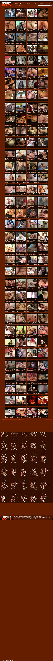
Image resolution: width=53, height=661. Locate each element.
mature (20, 323)
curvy (20, 194)
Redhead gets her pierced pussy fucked (43, 90)
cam (40, 206)
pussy (44, 77)
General (22, 463)
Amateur (32, 432)
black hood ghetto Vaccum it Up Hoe (31, 395)
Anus (12, 434)
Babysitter (22, 436)
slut (31, 194)
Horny (42, 468)
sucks (10, 206)
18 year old (3, 432)
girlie (11, 335)
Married (2, 473)
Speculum (3, 489)
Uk (11, 498)
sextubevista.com (47, 6)
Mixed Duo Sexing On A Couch (9, 395)
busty (9, 112)
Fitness (32, 459)
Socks (22, 488)
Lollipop (32, 472)
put (29, 417)
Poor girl (22, 480)
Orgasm (2, 477)
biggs (7, 370)
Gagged (2, 462)
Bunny (12, 444)
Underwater (23, 498)
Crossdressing (13, 449)
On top (32, 476)
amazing (29, 77)
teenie (42, 112)
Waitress (42, 499)
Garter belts (3, 463)
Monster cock (33, 475)
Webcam (32, 500)
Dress (12, 455)
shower (43, 206)
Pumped (12, 482)
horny (42, 77)
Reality (2, 483)
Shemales (3, 486)
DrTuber (36, 53)
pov (32, 253)
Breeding (42, 442)
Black (2, 441)
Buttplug (12, 445)
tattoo (22, 241)
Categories (17, 5)
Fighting (42, 458)
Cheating (32, 446)
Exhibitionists (43, 456)
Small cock (23, 487)
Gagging (12, 462)
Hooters (32, 468)
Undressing (33, 498)
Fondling (12, 460)
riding (32, 77)
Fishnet (12, 459)
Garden (42, 462)
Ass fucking (13, 435)
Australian (3, 436)
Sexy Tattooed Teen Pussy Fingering (42, 172)
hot (22, 288)
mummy (18, 405)
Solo (41, 488)
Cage (22, 445)
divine (40, 124)
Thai (2, 495)
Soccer (12, 488)
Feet (22, 458)
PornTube (14, 88)
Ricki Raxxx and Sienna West (8, 266)
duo (8, 405)
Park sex (42, 477)
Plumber (2, 480)
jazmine (31, 30)
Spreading (32, 489)
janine (45, 18)
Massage (12, 473)
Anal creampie (13, 433)
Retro (22, 483)
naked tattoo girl (29, 78)
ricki (8, 276)
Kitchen (22, 471)
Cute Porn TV (16, 3)
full (29, 206)
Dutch (32, 455)
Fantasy (2, 458)
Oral (41, 476)
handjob (30, 194)
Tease (32, 494)
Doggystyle (3, 454)
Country (32, 448)
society (21, 417)
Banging (12, 437)
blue (6, 241)
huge (19, 18)
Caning (32, 445)
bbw (39, 206)
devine (20, 206)
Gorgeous (22, 464)
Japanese (22, 470)
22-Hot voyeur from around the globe (21, 125)
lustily (10, 30)
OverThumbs (35, 393)
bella (17, 194)
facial (31, 253)
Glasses (12, 464)
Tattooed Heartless (29, 55)
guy (40, 335)
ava (17, 206)
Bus (21, 444)
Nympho (22, 476)
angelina (40, 194)
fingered (18, 124)
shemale (12, 65)
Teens (42, 494)
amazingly (29, 323)
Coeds (22, 447)
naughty (34, 382)
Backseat (32, 436)
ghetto (31, 370)
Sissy (32, 486)
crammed (11, 370)
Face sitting (33, 457)
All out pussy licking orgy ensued (42, 160)
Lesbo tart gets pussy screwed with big (10, 160)
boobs (42, 253)
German (32, 463)
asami (39, 147)
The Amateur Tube (23, 3)
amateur (18, 112)
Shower (12, 486)
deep (41, 194)
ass (6, 18)
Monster (22, 475)
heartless (29, 65)
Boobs (12, 442)
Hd (31, 467)
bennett (9, 18)
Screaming (3, 485)
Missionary (33, 474)
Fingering (2, 459)
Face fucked (23, 457)
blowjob (18, 370)
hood (32, 405)
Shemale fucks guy (44, 485)
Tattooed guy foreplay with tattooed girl (43, 348)
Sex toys (22, 485)
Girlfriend (2, 464)
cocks (39, 30)
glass (42, 382)
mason (43, 323)
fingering (21, 382)
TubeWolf (36, 41)
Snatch (2, 488)
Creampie (3, 449)
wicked (33, 159)
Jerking (2, 471)
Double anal (33, 454)
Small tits (32, 487)
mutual (10, 65)
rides (31, 159)
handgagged (43, 18)
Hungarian (13, 469)
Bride (2, 443)
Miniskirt (22, 474)
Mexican (2, 474)
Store (12, 490)
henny (32, 370)
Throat (22, 495)
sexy (32, 147)
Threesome (13, 495)
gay (32, 124)
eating (19, 382)
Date (21, 5)
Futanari (42, 461)
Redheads (13, 483)
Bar (21, 437)
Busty (32, 444)
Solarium (32, 488)
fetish (7, 417)
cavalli (30, 276)
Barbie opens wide (40, 43)
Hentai (2, 468)
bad (17, 241)
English (12, 456)
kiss (17, 276)
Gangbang (32, 462)
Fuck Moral (35, 3)
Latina (32, 471)
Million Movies (48, 3)
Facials (42, 457)
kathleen (21, 253)
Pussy (32, 482)
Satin (32, 484)
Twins (42, 497)
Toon (22, 496)
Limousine (3, 472)
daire (6, 77)
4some (12, 432)
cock (8, 124)
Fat (11, 458)
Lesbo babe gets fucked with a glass (10, 336)
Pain (22, 477)
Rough (2, 484)
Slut (11, 487)
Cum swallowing (34, 450)
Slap (41, 486)
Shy (21, 486)
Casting (2, 446)
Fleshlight (3, 460)
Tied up (32, 495)
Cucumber (42, 449)
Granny (42, 464)
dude (29, 124)
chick (44, 253)
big (6, 112)
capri (28, 276)
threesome (46, 241)
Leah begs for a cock (29, 219)
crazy (40, 65)
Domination (13, 454)
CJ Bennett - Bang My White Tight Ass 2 (10, 8)
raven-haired (42, 335)
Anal (2, 433)
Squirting (2, 490)
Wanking (2, 500)
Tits (1, 496)
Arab (22, 434)
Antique (2, 434)
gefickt (20, 241)
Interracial (3, 470)
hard (10, 77)
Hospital (2, 469)
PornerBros (14, 182)
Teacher (22, 494)
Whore (22, 501)
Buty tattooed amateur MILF (19, 172)
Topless (32, 496)
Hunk (22, 469)
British (12, 443)
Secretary (12, 485)
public (30, 241)
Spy (41, 489)
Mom (2, 475)
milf (6, 253)
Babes (12, 436)
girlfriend (11, 194)
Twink (32, 497)
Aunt (41, 435)
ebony (11, 112)
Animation (42, 433)
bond (6, 323)
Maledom (42, 472)
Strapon (22, 490)
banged (18, 77)
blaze (19, 194)
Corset (22, 448)
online (32, 30)
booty (28, 159)
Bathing (42, 437)
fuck (39, 112)
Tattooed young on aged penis (20, 313)
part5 (32, 335)
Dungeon (22, 455)
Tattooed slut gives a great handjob (31, 184)
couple (18, 65)
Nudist (12, 476)
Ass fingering (3, 435)
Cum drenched (23, 450)
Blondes (22, 441)
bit (6, 382)
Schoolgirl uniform (44, 484)
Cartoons (42, 445)
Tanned (2, 494)
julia (12, 323)
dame (18, 241)
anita (6, 288)
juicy (42, 124)
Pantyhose (33, 477)
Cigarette (42, 446)
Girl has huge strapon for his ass (20, 8)
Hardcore (12, 467)
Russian (12, 484)
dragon (7, 335)
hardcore (40, 241)
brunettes (9, 241)
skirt (8, 159)
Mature (42, 473)
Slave (2, 487)
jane (12, 241)
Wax (21, 500)
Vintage (32, 499)
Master (22, 473)
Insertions (42, 469)
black (17, 30)
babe (39, 65)
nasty (30, 112)
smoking (34, 112)
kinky (13, 194)
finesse (9, 335)
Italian (12, 470)
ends (29, 253)
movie (11, 147)
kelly (43, 124)
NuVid (36, 100)
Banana (2, 437)
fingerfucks (10, 323)
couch (8, 323)
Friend (12, 461)
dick (6, 30)
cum (20, 112)
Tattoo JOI (39, 266)
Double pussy (43, 454)
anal (17, 288)
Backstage (42, 436)
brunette (20, 77)
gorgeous (31, 206)
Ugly (2, 498)
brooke (8, 370)
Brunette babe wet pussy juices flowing (10, 219)
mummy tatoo (18, 395)
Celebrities (23, 446)
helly (28, 417)
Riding (32, 483)
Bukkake (32, 443)
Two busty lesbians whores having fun (21, 207)
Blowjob (42, 441)
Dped (2, 455)
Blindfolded (13, 441)
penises (45, 30)
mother (19, 417)
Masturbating (33, 473)
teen (40, 417)
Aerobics (22, 432)
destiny (11, 241)
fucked (39, 18)
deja (8, 77)
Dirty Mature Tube (42, 3)
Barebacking (33, 437)
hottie (19, 147)
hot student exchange (19, 43)
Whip (12, 501)
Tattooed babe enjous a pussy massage (32, 336)
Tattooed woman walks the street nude (32, 289)
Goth (32, 464)
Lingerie (12, 472)
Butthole (2, 445)
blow (17, 147)
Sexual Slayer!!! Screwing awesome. (42, 336)
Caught (12, 446)
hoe (31, 405)
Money (12, 475)
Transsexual (43, 496)
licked (31, 18)
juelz (20, 30)
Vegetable (13, 499)
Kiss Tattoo (17, 266)
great (28, 194)
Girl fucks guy (43, 463)
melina (10, 417)
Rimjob (42, 483)
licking (33, 323)
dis (29, 370)
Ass (41, 434)
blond (39, 288)
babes (28, 18)
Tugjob (22, 497)
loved (9, 30)
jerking (43, 65)
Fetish (32, 458)
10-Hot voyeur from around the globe (31, 348)
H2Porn (25, 53)
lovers (18, 417)
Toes (12, 496)
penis (22, 323)
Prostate (32, 481)
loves (22, 147)
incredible (22, 159)
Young (42, 501)
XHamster (14, 41)
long (40, 112)
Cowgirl (42, 448)
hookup (29, 30)
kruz (22, 253)
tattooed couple (18, 55)
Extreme (2, 457)
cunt (12, 370)
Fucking (22, 461)
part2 (44, 370)
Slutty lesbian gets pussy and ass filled (21, 254)
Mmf (41, 474)
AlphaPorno (35, 217)
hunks (43, 405)
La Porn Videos (29, 2)
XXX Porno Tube (16, 2)
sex (31, 241)
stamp (43, 159)
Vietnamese (23, 499)
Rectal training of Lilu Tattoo (41, 125)
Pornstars (32, 480)
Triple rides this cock (29, 125)
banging (8, 65)
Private (22, 481)
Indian (32, 469)
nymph (30, 147)
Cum (2, 450)
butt (39, 124)
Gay (12, 463)
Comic (42, 447)
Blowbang (32, 441)
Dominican (23, 454)
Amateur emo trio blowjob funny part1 (32, 43)
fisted (40, 77)
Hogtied (12, 468)
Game (22, 462)
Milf (11, 474)
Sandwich (22, 484)
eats (9, 382)
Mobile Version (49, 519)
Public (2, 482)
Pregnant (42, 480)
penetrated (23, 335)
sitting (41, 159)
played (33, 18)
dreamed (41, 147)
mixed (9, 405)
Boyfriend (22, 442)
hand (41, 18)
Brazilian (32, 442)
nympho (43, 30)
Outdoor (12, 477)
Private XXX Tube (42, 2)
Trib (2, 497)
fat (7, 30)
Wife (31, 501)
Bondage (2, 442)
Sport (22, 489)
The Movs (28, 3)
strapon (21, 18)
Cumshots (42, 450)
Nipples (42, 475)
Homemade (23, 468)
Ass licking (23, 435)
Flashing (42, 459)
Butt (41, 444)
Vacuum (42, 498)
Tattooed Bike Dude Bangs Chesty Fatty (21, 31)
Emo (2, 456)
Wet (2, 501)
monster (22, 30)
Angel (32, 433)
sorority (33, 417)
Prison (12, 481)
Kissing (12, 471)
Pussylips (42, 482)
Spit (11, 489)
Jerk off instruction (44, 470)
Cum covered (13, 450)
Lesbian (42, 471)
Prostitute (42, 481)
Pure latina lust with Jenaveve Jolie (42, 301)
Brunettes (22, 443)
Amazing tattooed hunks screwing (42, 395)
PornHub (14, 135)
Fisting (22, 459)
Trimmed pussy (13, 497)
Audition (32, 435)
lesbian (20, 124)
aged (17, 323)
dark (21, 77)
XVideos (47, 41)
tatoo (33, 147)
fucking (22, 194)
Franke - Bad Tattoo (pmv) (19, 219)
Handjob (2, 467)
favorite (10, 288)
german (41, 30)
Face (12, 457)
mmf (44, 241)
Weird (42, 500)
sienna (10, 276)
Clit (11, 447)
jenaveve (21, 335)
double (39, 370)
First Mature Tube (36, 2)
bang (7, 18)
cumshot (8, 382)
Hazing (22, 467)
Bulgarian (3, 444)
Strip (31, 490)
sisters (31, 417)
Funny (32, 461)
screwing (46, 405)
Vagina (2, 499)
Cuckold (32, 449)
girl (18, 18)
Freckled (42, 460)
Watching (12, 500)
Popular (20, 5)
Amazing (42, 432)
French (2, 461)
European (32, 456)
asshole (40, 253)
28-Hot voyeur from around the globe (21, 336)
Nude (2, 476)
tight (11, 18)
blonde (9, 194)
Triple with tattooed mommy (8, 90)
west (11, 276)
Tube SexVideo (48, 2)
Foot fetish (23, 460)
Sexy (32, 485)
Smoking (42, 487)
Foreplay (32, 460)
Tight (41, 495)
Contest (12, 448)
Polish (12, 480)
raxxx (7, 276)
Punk (22, 482)
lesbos (42, 288)
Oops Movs (22, 2)
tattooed (20, 65)
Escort (22, 456)
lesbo (30, 77)
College (32, 447)
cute (41, 206)
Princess (2, 481)
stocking (34, 77)
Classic (2, 447)
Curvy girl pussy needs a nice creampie (32, 31)
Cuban (22, 449)
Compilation (3, 448)
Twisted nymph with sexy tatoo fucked (32, 137)
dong (19, 159)
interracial (42, 241)
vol (22, 417)
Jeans (32, 470)
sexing (11, 405)
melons (22, 112)
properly (44, 147)
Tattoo (12, 494)
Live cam (22, 472)
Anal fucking (23, 433)
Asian (32, 434)
